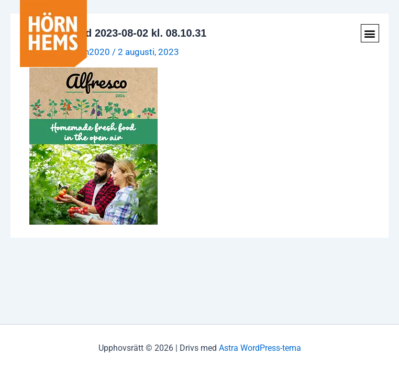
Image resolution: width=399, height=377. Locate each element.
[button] (370, 33)
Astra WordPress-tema (260, 348)
